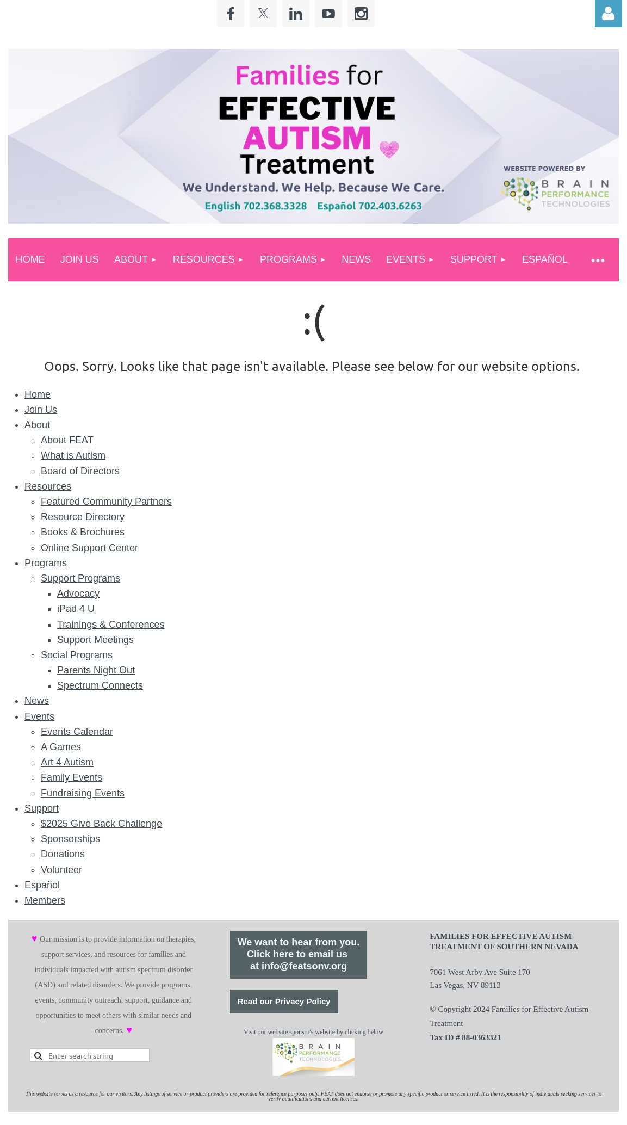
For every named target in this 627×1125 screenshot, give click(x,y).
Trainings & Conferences (110, 624)
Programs (45, 563)
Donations (63, 854)
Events (39, 716)
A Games (61, 746)
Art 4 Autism (67, 762)
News (36, 700)
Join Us (40, 409)
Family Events (71, 777)
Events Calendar (77, 731)
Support (41, 808)
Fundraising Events (83, 793)
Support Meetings (95, 639)
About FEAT (67, 440)
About (37, 424)
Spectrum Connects (100, 685)
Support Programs (80, 578)
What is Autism (73, 455)
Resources (47, 486)
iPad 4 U (76, 608)
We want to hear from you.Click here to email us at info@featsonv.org (299, 954)
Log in (608, 13)
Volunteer (61, 869)
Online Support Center (89, 547)
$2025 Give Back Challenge (101, 823)
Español (42, 885)
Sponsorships (70, 838)
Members (44, 900)
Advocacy (78, 593)
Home (37, 394)
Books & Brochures (83, 532)
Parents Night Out (96, 670)
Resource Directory (83, 516)
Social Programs (77, 655)
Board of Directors (80, 471)
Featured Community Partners (106, 501)
